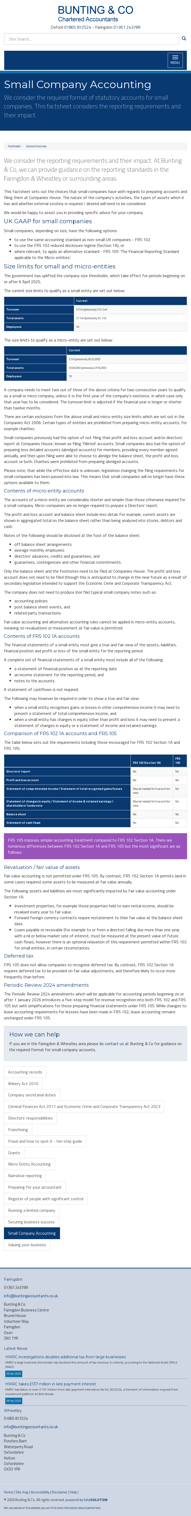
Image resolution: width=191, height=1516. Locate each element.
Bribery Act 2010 (23, 1083)
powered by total (86, 1499)
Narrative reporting (25, 1175)
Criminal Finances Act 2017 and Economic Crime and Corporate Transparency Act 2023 (84, 1106)
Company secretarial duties (32, 1095)
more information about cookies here (78, 1507)
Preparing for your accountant (35, 1187)
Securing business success (31, 1222)
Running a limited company (31, 1210)
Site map (22, 1492)
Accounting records (25, 1072)
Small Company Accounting (32, 1233)
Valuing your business (27, 1245)
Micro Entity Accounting (29, 1164)
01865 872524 (77, 27)
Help (73, 1492)
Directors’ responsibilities (30, 1118)
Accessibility (40, 1492)
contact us (114, 1043)
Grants (14, 1152)
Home (8, 1492)
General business (36, 146)
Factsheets (14, 146)
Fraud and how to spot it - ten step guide (45, 1141)
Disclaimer (60, 1492)
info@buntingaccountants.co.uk (31, 1296)
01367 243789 (126, 27)
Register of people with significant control (45, 1198)
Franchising (18, 1129)
